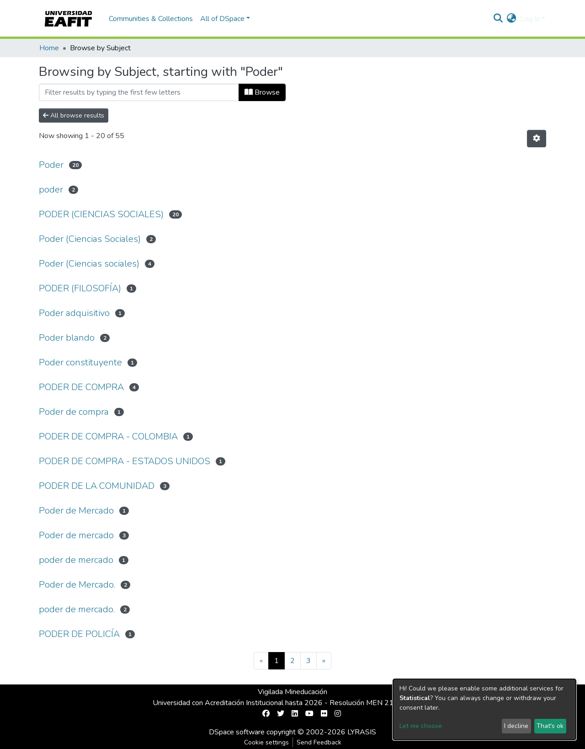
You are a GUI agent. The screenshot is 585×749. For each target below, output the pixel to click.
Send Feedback (319, 742)
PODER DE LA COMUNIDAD (96, 486)
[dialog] (484, 709)
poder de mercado (76, 560)
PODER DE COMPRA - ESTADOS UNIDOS (124, 461)
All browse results (73, 115)
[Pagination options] (536, 138)
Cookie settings (266, 742)
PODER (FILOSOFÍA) (80, 288)
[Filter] (139, 92)
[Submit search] (498, 18)
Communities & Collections (151, 19)
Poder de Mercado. (77, 584)
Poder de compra (74, 412)
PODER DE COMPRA (81, 387)
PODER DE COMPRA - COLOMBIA (108, 436)
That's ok (550, 726)
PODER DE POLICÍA (79, 634)
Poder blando (67, 338)
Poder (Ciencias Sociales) (90, 239)
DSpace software (237, 732)
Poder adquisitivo (74, 313)
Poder (51, 165)
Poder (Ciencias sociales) (89, 263)
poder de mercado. (77, 609)
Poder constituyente (80, 362)
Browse (262, 92)
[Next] (323, 660)
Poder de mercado (76, 535)
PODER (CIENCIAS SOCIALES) (101, 214)
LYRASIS (361, 732)
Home (49, 48)
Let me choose (420, 726)
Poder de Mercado (76, 510)
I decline (516, 726)
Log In (530, 19)
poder (51, 189)
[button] (511, 18)
